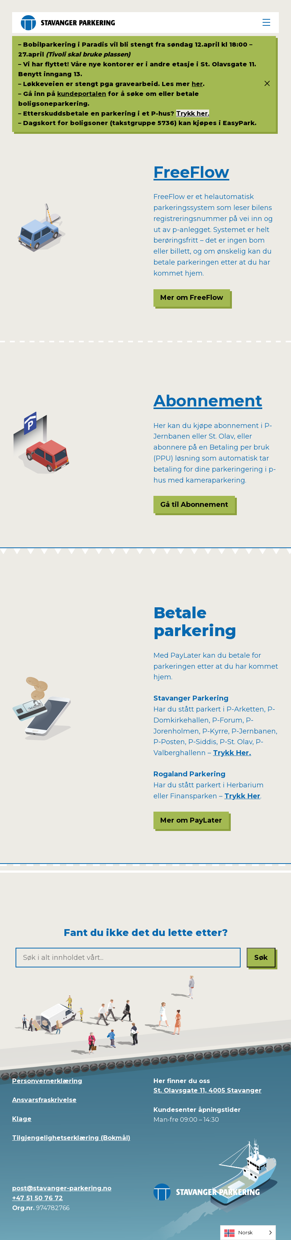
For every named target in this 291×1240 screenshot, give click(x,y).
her (197, 84)
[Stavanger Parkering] (68, 22)
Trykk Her (242, 796)
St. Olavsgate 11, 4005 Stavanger (207, 1090)
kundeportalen (81, 93)
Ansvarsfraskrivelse (44, 1100)
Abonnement (207, 400)
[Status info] (264, 84)
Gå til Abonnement (194, 504)
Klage (21, 1118)
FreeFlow (191, 172)
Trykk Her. (232, 753)
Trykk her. (192, 113)
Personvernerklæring (47, 1081)
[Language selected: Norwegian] (248, 1232)
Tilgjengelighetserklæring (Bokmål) (71, 1137)
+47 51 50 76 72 (37, 1198)
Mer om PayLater (191, 820)
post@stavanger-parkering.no (61, 1188)
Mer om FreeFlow (191, 297)
